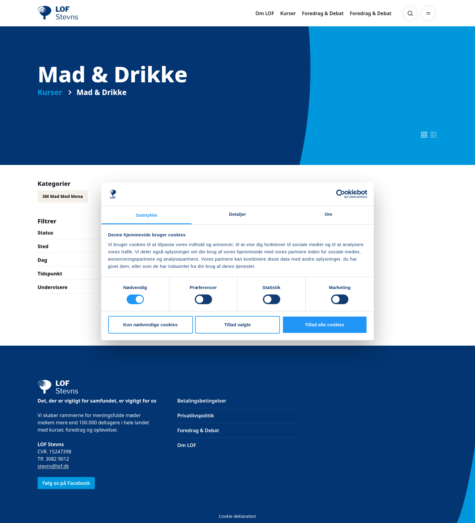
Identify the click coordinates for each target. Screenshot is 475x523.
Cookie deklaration (237, 516)
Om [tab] (328, 214)
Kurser (288, 13)
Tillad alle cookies (324, 324)
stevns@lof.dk (53, 466)
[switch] (424, 134)
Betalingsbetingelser (201, 400)
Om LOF (264, 13)
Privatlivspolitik (195, 415)
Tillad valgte (237, 324)
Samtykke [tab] (147, 215)
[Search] (410, 13)
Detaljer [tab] (237, 214)
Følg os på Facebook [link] (66, 483)
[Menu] (428, 13)
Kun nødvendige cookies (150, 324)
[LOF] (82, 13)
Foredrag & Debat (323, 13)
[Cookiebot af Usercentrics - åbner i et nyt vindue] (340, 194)
